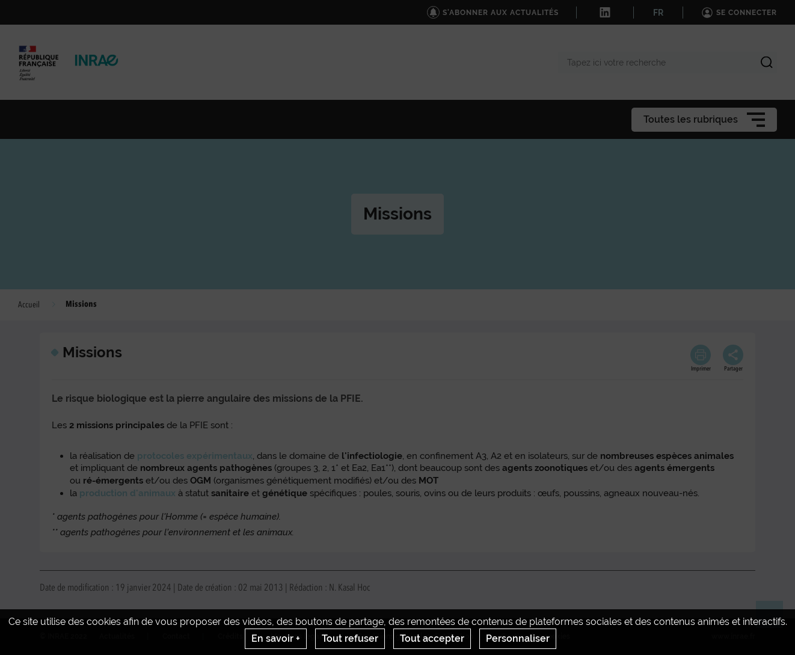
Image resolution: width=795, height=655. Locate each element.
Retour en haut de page (774, 619)
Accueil (29, 305)
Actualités (117, 636)
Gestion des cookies (535, 636)
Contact (176, 636)
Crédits (230, 636)
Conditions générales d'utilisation (415, 636)
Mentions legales (300, 636)
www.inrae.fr (733, 636)
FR (658, 12)
